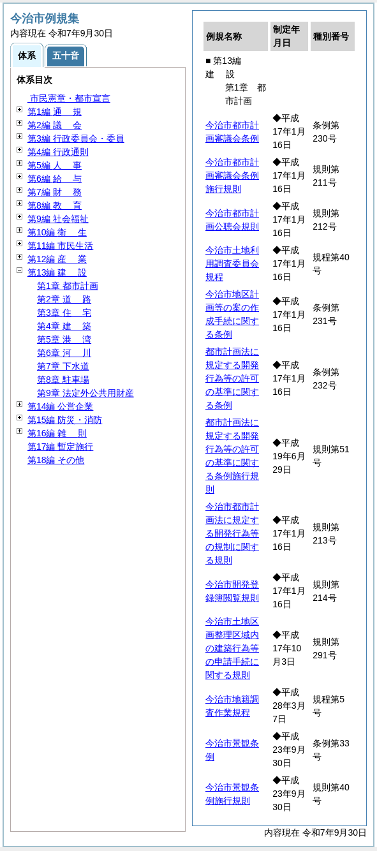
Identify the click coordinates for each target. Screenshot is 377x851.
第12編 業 (57, 259)
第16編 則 (57, 433)
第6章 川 (64, 353)
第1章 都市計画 (67, 286)
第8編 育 (54, 205)
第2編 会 (54, 125)
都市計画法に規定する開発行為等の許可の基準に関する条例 (232, 378)
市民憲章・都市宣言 (68, 98)
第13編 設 (57, 272)
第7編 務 (54, 192)
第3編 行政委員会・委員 (75, 138)
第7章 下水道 (63, 366)
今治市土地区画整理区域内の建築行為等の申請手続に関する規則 (232, 648)
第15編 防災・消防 (64, 420)
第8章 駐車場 (63, 379)
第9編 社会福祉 (58, 219)
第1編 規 (54, 112)
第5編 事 (54, 165)
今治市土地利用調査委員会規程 (232, 263)
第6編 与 (54, 179)
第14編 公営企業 (60, 406)
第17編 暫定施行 (60, 446)
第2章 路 (64, 299)
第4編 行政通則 (58, 152)
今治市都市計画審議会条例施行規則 (232, 175)
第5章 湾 (64, 339)
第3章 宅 (64, 312)
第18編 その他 (55, 460)
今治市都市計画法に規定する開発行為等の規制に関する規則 (232, 533)
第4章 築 (64, 326)
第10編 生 (57, 232)
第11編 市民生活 (60, 246)
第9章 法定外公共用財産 (85, 393)
